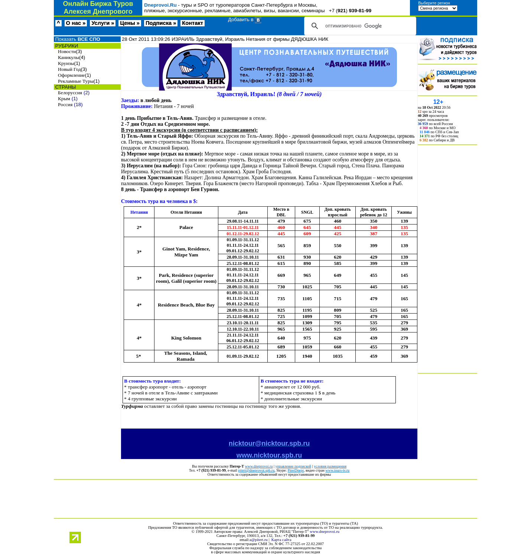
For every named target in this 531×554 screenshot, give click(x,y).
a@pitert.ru (259, 540)
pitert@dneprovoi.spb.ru (256, 470)
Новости (67, 51)
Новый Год (69, 69)
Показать (77, 39)
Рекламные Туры (76, 81)
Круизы (66, 63)
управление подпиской (293, 466)
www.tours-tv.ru (337, 470)
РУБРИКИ (66, 46)
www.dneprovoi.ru (259, 466)
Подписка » (161, 23)
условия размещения (330, 466)
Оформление (71, 75)
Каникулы (68, 57)
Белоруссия (70, 92)
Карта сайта (281, 540)
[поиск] (359, 26)
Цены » (130, 23)
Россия (65, 104)
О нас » (76, 23)
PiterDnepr (295, 470)
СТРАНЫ (65, 87)
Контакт (192, 23)
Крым (64, 98)
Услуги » (102, 23)
